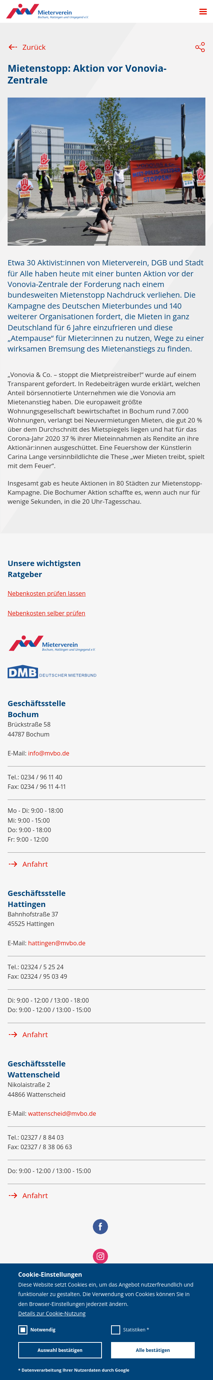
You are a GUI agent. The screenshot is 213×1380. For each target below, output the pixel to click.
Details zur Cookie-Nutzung (52, 1313)
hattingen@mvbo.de (57, 943)
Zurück (27, 47)
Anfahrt (28, 864)
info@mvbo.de (48, 753)
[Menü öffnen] (200, 11)
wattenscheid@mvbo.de (62, 1113)
